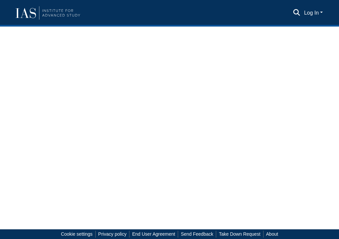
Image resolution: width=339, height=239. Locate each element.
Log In (311, 13)
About (272, 234)
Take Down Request (239, 234)
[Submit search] (296, 13)
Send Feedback (197, 234)
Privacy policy (112, 234)
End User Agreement (153, 234)
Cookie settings (77, 234)
